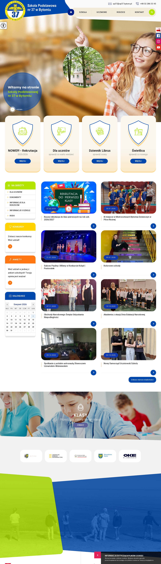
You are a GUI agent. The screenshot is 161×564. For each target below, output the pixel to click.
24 (11, 327)
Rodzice (121, 12)
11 (16, 320)
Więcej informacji (10, 246)
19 (20, 323)
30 (7, 330)
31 (11, 330)
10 (11, 320)
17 (11, 323)
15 (33, 320)
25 (16, 327)
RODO (12, 216)
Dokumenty (15, 197)
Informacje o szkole (20, 210)
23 (7, 327)
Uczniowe (102, 12)
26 (20, 327)
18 (16, 323)
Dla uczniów (16, 192)
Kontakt (139, 12)
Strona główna (71, 12)
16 (7, 323)
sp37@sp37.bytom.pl (120, 4)
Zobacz (80, 425)
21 (29, 323)
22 (33, 323)
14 (29, 320)
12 (20, 320)
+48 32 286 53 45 (146, 3)
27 (24, 327)
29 (33, 327)
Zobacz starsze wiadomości (142, 380)
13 (24, 320)
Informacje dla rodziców (17, 204)
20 (24, 323)
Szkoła (83, 12)
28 (29, 327)
